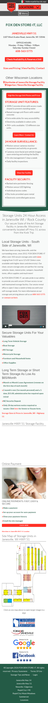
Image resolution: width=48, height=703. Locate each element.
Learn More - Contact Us (24, 135)
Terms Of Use (36, 671)
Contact (40, 68)
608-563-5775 (24, 51)
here (16, 409)
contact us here (11, 298)
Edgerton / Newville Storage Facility (25, 85)
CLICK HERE (24, 525)
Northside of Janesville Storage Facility (25, 82)
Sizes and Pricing (11, 68)
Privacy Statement (19, 671)
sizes (39, 257)
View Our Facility (24, 173)
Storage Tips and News (20, 675)
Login (35, 675)
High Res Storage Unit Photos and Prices (24, 95)
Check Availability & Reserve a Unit (24, 59)
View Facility (28, 68)
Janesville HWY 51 (24, 33)
